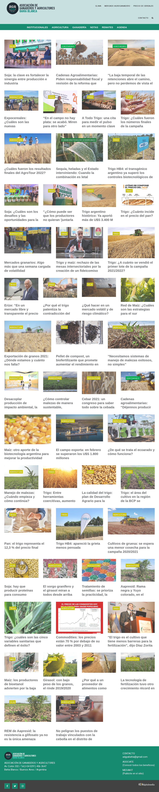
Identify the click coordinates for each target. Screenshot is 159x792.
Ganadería (79, 27)
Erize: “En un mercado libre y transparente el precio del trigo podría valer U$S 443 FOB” (21, 313)
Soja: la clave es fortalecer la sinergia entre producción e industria (26, 79)
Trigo (51, 97)
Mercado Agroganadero (117, 6)
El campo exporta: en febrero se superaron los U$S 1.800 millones (78, 454)
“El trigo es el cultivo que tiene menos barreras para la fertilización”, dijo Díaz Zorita (131, 641)
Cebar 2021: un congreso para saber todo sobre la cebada (98, 403)
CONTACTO (129, 753)
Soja (12, 46)
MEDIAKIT (128, 770)
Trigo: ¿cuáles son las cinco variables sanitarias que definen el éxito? (25, 641)
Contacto (143, 18)
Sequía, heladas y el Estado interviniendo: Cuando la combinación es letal (77, 173)
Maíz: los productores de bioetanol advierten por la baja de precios (21, 684)
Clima (98, 6)
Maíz (128, 285)
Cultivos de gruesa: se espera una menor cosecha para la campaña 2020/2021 (130, 547)
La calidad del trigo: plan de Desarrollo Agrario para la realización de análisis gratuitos (99, 500)
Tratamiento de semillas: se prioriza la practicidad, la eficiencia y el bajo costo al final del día (97, 594)
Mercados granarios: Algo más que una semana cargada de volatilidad (27, 266)
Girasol (52, 659)
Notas (94, 27)
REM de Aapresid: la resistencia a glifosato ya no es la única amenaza (25, 735)
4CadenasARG (68, 46)
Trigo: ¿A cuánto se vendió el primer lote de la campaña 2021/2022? (130, 266)
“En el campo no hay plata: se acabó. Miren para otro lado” (60, 122)
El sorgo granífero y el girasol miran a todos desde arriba (60, 590)
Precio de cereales (143, 6)
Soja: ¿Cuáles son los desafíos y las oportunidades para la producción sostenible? (21, 219)
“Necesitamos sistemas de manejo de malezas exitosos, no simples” (130, 360)
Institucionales (37, 27)
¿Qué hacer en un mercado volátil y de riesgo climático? (97, 309)
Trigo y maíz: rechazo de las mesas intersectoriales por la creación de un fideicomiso (78, 266)
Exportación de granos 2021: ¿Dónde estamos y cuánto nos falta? (27, 360)
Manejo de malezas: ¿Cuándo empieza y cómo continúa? (19, 496)
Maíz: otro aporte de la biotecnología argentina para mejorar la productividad (26, 454)
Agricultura (60, 27)
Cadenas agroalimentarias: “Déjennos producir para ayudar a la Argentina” (136, 407)
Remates (107, 27)
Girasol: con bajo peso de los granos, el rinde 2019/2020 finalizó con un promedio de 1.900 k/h (60, 688)
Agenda (122, 27)
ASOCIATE (128, 761)
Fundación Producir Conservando (78, 140)
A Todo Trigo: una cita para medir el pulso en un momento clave (99, 122)
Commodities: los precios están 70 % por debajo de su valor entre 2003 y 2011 (77, 641)
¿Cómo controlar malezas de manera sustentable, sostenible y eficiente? (57, 407)
